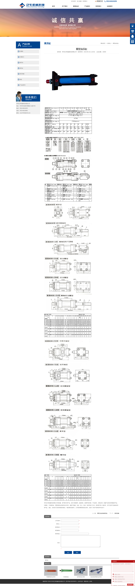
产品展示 (87, 6)
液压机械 (117, 513)
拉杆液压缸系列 (81, 574)
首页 (53, 6)
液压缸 (109, 43)
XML (91, 583)
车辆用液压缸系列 (51, 574)
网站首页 (103, 43)
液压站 (21, 62)
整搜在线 (86, 583)
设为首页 (73, 1)
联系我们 (85, 1)
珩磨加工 (22, 57)
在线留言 (109, 6)
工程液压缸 (66, 574)
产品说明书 (22, 85)
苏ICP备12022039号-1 (71, 583)
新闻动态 (76, 6)
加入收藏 (79, 1)
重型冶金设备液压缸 (102, 513)
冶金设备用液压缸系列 (96, 574)
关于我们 (65, 6)
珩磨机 (21, 51)
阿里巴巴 (100, 1)
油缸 (21, 79)
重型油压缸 (116, 43)
